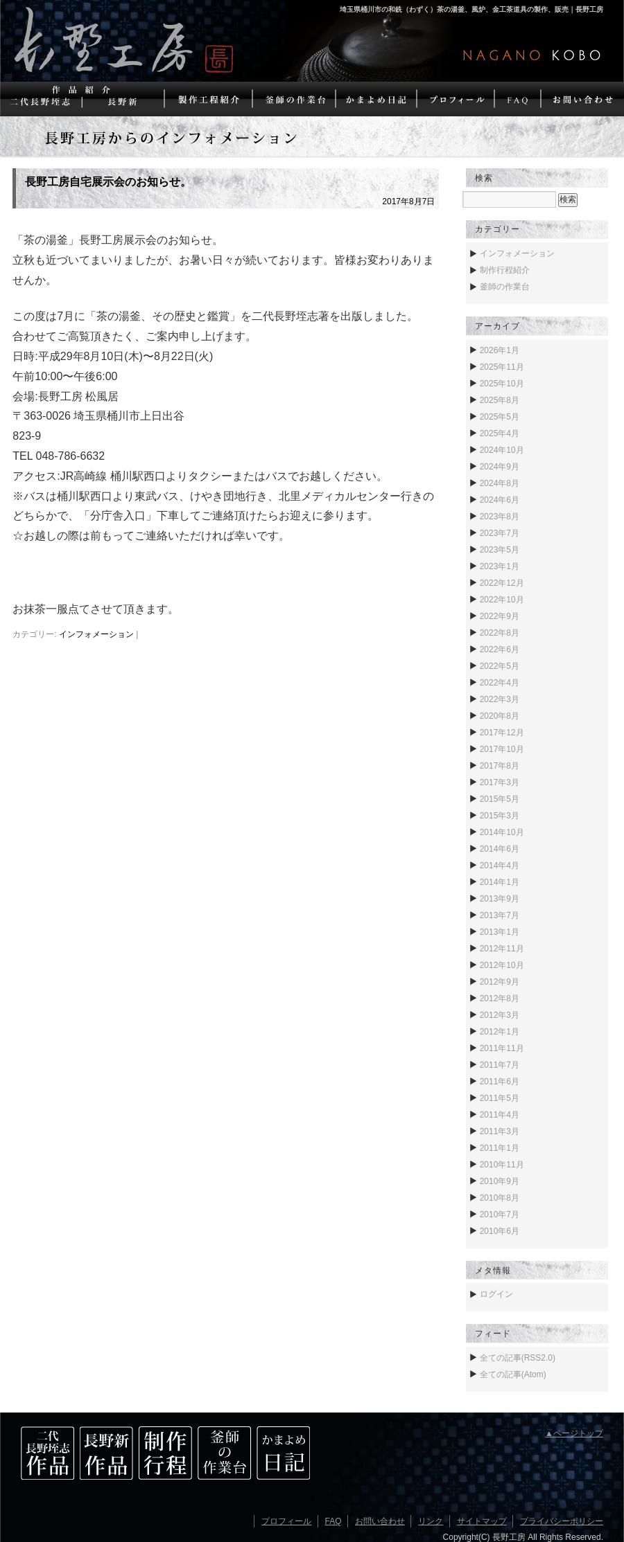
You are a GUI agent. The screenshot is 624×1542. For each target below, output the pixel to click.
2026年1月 (499, 350)
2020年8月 (499, 716)
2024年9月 (499, 467)
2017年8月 (499, 766)
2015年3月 (499, 816)
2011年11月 (502, 1048)
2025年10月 (502, 383)
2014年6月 (499, 849)
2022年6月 (499, 649)
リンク (430, 1521)
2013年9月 (499, 899)
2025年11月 (502, 367)
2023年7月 (499, 533)
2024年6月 (499, 500)
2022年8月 (499, 633)
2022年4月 (499, 683)
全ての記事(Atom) (513, 1374)
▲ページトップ (574, 1433)
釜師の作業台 (505, 287)
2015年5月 (499, 799)
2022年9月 (499, 616)
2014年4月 (499, 865)
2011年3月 (499, 1131)
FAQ (333, 1521)
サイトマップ (482, 1521)
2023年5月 (499, 550)
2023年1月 (499, 566)
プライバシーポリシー (561, 1521)
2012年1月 (499, 1032)
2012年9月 (499, 982)
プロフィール (286, 1521)
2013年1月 (499, 932)
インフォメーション (96, 634)
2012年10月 (502, 965)
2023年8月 (499, 516)
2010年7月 (499, 1214)
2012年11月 (502, 948)
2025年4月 (499, 433)
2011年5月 (499, 1098)
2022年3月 (499, 699)
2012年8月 (499, 998)
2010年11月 (502, 1164)
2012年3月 (499, 1015)
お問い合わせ (380, 1521)
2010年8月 (499, 1198)
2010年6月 (499, 1231)
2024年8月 (499, 483)
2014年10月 (502, 832)
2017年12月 (502, 732)
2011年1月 (499, 1148)
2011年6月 (499, 1081)
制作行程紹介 (505, 270)
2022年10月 (502, 599)
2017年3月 (499, 782)
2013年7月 (499, 915)
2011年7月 (499, 1065)
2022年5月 (499, 666)
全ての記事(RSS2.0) (517, 1358)
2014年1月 (499, 882)
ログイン (496, 1294)
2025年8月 (499, 400)
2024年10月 (502, 450)
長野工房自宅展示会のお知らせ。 (108, 182)
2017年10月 (502, 749)
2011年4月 (499, 1115)
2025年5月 (499, 417)
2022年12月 (502, 583)
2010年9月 (499, 1181)
